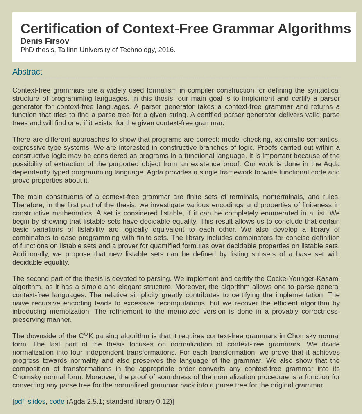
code (57, 401)
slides (36, 401)
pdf (19, 401)
